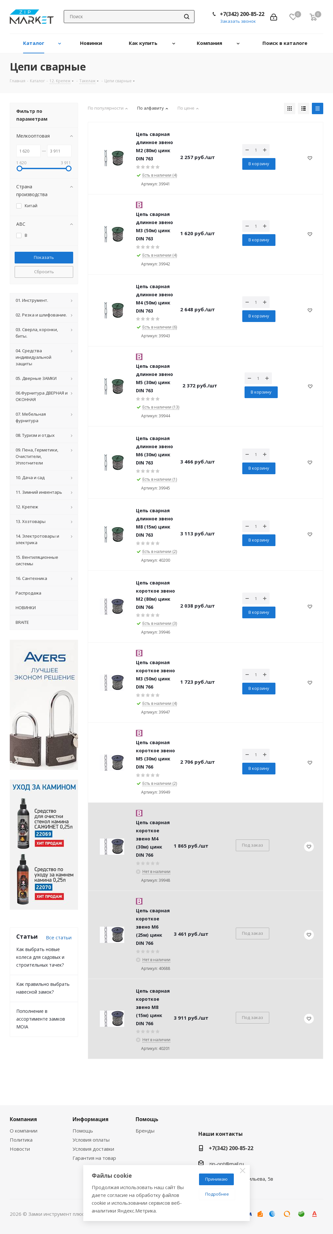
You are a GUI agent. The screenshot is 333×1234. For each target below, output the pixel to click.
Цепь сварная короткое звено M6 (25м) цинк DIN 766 (153, 926)
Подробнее (217, 1194)
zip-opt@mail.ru (226, 1163)
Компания (23, 1119)
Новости (20, 1149)
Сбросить (44, 272)
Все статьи (59, 937)
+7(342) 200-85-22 (242, 14)
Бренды (145, 1130)
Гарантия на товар (94, 1158)
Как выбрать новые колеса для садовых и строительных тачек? (40, 957)
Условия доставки (93, 1149)
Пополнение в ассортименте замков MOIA (40, 1019)
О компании (23, 1130)
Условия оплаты (91, 1139)
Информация (91, 1119)
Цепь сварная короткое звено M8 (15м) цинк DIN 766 (153, 1007)
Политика (21, 1139)
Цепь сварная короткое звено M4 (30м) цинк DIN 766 (153, 838)
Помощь (83, 1130)
